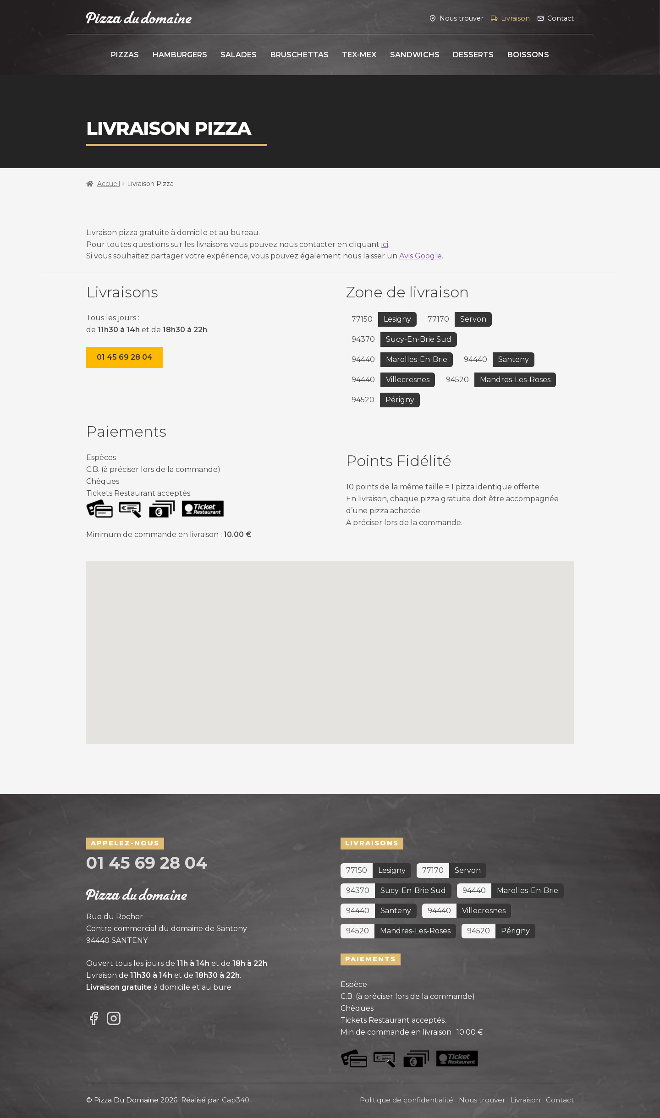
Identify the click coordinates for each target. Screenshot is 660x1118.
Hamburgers (180, 54)
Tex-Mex (359, 54)
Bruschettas (299, 54)
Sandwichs (415, 54)
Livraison (515, 18)
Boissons (528, 54)
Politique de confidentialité (406, 1100)
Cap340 (235, 1100)
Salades (238, 54)
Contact (560, 18)
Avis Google (420, 256)
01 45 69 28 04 (125, 357)
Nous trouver (462, 18)
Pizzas (125, 54)
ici (384, 244)
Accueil (108, 184)
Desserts (473, 54)
